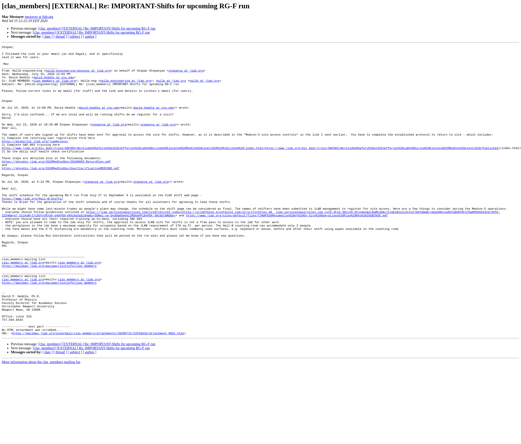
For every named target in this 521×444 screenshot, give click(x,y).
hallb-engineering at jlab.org (125, 88)
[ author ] (89, 36)
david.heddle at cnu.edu (53, 84)
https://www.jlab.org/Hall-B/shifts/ (32, 229)
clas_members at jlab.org (54, 88)
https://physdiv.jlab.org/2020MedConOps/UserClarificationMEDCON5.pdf (60, 193)
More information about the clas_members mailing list (41, 420)
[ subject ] (75, 36)
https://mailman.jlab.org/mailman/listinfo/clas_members (49, 310)
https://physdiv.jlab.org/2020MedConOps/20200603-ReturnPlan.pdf (56, 185)
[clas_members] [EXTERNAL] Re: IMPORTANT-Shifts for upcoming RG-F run (96, 28)
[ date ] (47, 36)
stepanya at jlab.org (185, 76)
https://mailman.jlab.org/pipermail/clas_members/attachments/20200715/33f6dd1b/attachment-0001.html (98, 391)
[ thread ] (60, 36)
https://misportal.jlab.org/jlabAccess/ (35, 161)
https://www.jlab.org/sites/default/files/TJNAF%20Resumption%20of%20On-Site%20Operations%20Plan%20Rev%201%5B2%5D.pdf (287, 250)
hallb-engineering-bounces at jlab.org (78, 76)
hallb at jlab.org (171, 88)
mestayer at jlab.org (39, 17)
